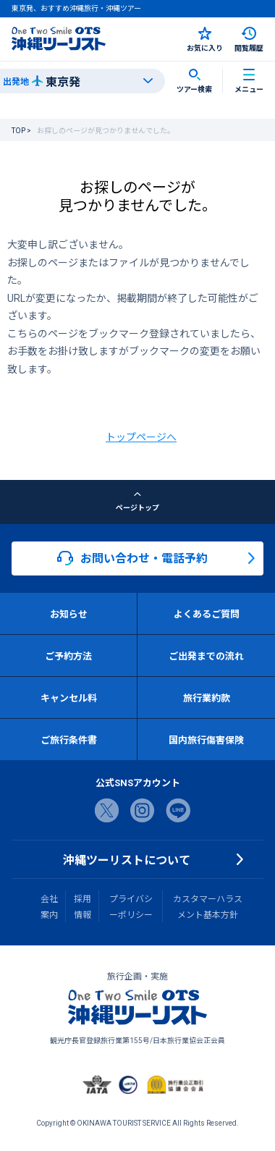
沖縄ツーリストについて (126, 859)
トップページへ (141, 436)
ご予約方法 (68, 655)
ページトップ (137, 502)
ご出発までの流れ (206, 655)
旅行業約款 (206, 697)
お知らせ (69, 613)
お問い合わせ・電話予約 (132, 558)
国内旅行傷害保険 (206, 739)
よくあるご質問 (207, 613)
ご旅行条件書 (69, 739)
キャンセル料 (69, 697)
